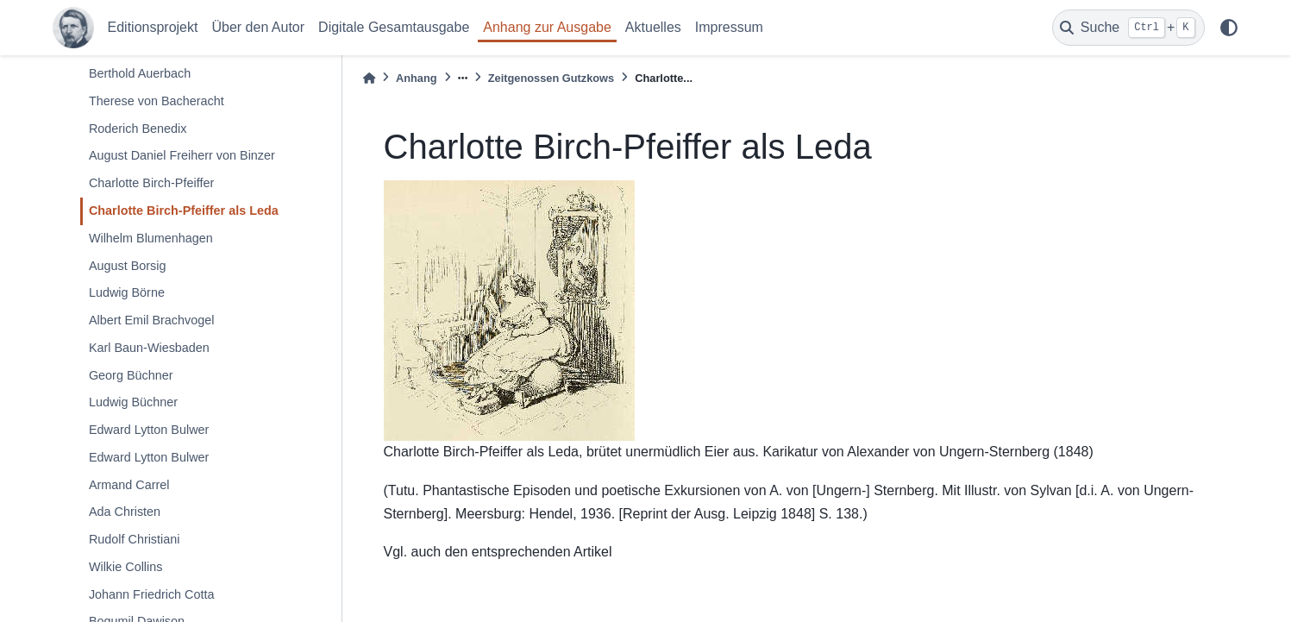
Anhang (416, 78)
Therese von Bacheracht (156, 101)
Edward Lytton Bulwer (149, 430)
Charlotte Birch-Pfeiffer (151, 183)
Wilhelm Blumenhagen (151, 238)
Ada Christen (124, 511)
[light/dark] (1229, 27)
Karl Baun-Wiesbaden (149, 348)
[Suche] (1128, 27)
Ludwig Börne (127, 292)
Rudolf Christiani (134, 539)
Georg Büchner (131, 375)
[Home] (369, 78)
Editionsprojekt (153, 27)
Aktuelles (653, 27)
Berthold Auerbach (140, 73)
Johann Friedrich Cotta (152, 594)
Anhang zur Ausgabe (547, 27)
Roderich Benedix (138, 128)
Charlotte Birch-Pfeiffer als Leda (184, 210)
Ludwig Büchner (133, 402)
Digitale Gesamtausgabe (393, 27)
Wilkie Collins (126, 567)
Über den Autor (257, 27)
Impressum (729, 27)
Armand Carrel (129, 485)
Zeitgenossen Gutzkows (551, 78)
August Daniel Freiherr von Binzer (182, 155)
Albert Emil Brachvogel (152, 320)
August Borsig (127, 266)
